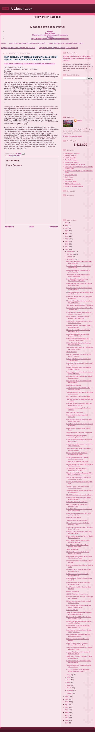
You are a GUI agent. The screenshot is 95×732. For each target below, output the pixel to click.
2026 (67, 223)
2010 (67, 710)
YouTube (50, 37)
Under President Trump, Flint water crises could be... (78, 498)
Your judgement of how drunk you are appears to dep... (79, 372)
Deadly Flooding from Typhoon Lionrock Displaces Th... (77, 644)
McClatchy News (70, 181)
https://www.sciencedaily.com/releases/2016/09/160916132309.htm (29, 63)
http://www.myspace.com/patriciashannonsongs (50, 39)
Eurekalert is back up (73, 385)
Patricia (79, 120)
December (70, 251)
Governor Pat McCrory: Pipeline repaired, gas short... (77, 458)
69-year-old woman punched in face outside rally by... (78, 622)
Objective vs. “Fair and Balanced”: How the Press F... (78, 626)
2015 (67, 696)
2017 (67, 246)
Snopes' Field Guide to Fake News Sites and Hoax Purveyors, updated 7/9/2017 (77, 58)
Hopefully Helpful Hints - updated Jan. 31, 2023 (18, 48)
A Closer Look (21, 9)
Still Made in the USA (72, 153)
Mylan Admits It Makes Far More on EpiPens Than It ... (78, 343)
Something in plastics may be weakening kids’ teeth (76, 436)
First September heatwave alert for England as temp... (78, 635)
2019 (67, 241)
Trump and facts (72, 610)
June (69, 680)
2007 (67, 717)
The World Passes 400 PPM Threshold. (79, 305)
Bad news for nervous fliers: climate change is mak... (79, 631)
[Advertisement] (78, 98)
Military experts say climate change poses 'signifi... (78, 602)
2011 (67, 707)
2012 (67, 704)
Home (3, 43)
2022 (67, 233)
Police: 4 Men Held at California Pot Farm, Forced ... (78, 355)
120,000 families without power (77, 594)
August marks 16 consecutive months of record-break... (79, 444)
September (71, 259)
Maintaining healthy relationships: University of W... (78, 330)
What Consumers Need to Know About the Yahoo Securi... (79, 348)
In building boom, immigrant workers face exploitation (79, 509)
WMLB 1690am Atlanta (72, 184)
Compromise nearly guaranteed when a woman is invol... (79, 322)
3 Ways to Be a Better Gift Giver (77, 461)
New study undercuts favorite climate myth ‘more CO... (79, 420)
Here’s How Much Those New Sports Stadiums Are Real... (79, 557)
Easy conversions (72, 591)
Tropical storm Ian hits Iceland (76, 520)
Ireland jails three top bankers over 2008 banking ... (78, 359)
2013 (67, 702)
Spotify (50, 31)
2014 (67, 699)
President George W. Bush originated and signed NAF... (79, 288)
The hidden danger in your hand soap (79, 495)
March (69, 688)
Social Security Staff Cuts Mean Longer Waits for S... (77, 545)
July (68, 677)
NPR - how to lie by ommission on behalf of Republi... (78, 541)
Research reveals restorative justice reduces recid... (78, 326)
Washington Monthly (72, 162)
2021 (67, 236)
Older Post (54, 227)
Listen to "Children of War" (74, 186)
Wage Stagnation (72, 549)
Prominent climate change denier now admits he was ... (79, 293)
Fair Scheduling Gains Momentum (78, 396)
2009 (67, 712)
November (70, 254)
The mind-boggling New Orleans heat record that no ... (79, 301)
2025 (67, 225)
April (68, 685)
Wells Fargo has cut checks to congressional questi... (76, 453)
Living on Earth (70, 157)
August (69, 675)
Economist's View (71, 175)
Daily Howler (69, 177)
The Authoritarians (71, 160)
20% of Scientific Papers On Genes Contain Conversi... (78, 478)
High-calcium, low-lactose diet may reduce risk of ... (78, 514)
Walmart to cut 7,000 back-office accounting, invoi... (77, 487)
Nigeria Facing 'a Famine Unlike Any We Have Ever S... (78, 532)
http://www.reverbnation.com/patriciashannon (50, 35)
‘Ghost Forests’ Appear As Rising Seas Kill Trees (78, 523)
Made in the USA (70, 155)
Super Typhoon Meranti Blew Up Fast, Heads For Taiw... (79, 648)
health (18, 155)
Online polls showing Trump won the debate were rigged (79, 313)
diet (15, 155)
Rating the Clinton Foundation (76, 502)
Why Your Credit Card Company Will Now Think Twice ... (79, 473)
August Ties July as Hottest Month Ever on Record (78, 652)
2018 (67, 244)
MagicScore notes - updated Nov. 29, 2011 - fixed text (58, 48)
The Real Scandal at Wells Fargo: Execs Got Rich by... (77, 552)
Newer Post (9, 227)
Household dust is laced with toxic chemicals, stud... (78, 583)
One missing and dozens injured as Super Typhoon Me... (78, 606)
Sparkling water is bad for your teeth (79, 432)
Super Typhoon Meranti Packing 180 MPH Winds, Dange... (78, 613)
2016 (67, 249)
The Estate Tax (71, 352)
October (70, 256)
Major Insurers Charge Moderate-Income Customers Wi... (77, 317)
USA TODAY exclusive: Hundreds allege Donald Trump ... (77, 670)
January (70, 693)
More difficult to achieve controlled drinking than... (78, 570)
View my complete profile (73, 136)
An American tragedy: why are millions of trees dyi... (76, 469)
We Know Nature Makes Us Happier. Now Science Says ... (78, 617)
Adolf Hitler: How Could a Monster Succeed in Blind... (78, 388)
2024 (67, 228)
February (70, 690)
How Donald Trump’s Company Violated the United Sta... (77, 280)
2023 (67, 231)
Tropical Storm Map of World (75, 164)
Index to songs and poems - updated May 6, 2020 (27, 43)
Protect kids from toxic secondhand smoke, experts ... (78, 368)
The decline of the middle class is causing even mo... (78, 275)
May (68, 682)
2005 (67, 723)
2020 (67, 238)
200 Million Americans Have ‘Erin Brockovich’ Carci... (77, 335)
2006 (67, 720)
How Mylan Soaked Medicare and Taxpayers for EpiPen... (77, 339)
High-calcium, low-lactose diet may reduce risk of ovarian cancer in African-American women (30, 58)
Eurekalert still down (73, 517)
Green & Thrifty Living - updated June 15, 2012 (65, 43)
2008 (67, 715)
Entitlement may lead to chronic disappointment (77, 574)
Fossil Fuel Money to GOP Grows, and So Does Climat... (79, 465)
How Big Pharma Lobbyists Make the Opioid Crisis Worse (79, 404)
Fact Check (69, 179)
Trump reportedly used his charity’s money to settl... (78, 449)
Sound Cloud (50, 33)
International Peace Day (74, 412)
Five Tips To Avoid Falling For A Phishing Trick (77, 505)
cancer (10, 155)
